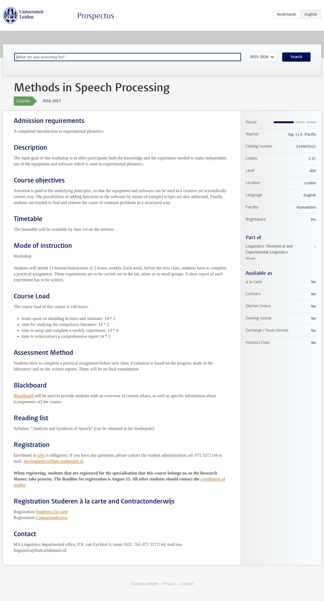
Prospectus (95, 16)
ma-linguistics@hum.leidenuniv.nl (53, 461)
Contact (186, 583)
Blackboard (24, 395)
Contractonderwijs (52, 517)
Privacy (169, 583)
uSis (41, 455)
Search (296, 56)
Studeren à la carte (52, 511)
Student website (144, 583)
